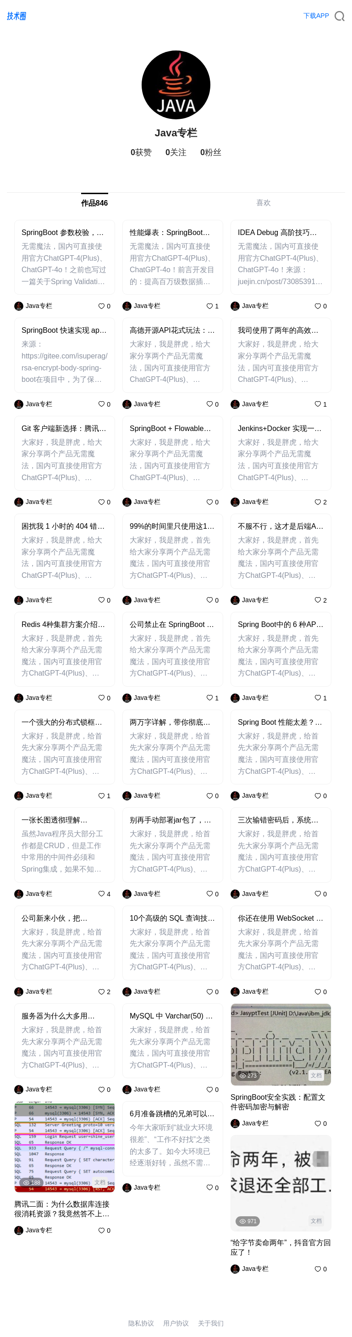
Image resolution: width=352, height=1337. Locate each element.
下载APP (316, 15)
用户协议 (176, 1323)
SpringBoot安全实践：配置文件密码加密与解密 (278, 1102)
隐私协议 (141, 1323)
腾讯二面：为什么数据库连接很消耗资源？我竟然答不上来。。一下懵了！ (62, 1209)
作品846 (94, 203)
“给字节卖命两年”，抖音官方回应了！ (281, 1247)
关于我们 (211, 1323)
